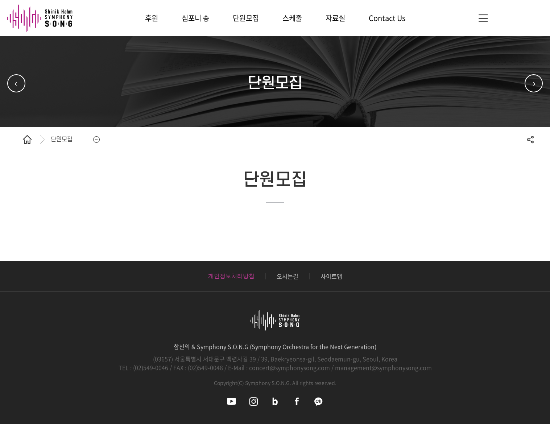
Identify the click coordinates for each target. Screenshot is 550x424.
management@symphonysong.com (383, 367)
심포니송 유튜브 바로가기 (231, 401)
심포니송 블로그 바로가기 (275, 401)
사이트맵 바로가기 (482, 18)
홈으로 (27, 139)
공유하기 (530, 139)
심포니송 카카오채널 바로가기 (318, 401)
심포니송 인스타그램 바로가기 (253, 401)
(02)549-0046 (150, 367)
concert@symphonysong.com (289, 367)
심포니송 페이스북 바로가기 (296, 401)
